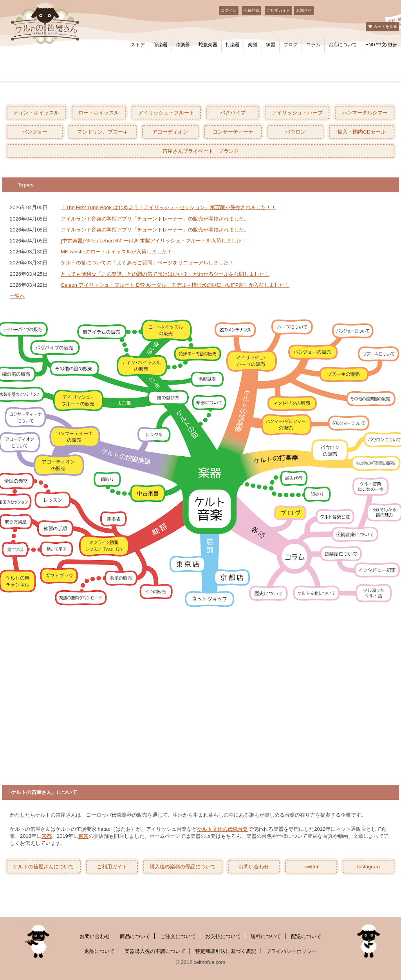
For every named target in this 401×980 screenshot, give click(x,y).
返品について (99, 951)
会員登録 (251, 10)
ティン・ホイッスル (36, 113)
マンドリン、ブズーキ (102, 132)
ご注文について (178, 936)
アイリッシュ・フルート (166, 113)
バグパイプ (233, 113)
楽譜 (252, 44)
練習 (270, 44)
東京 (83, 836)
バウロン (295, 132)
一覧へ (17, 296)
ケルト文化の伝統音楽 (222, 829)
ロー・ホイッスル (98, 113)
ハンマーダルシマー (365, 113)
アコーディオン (170, 132)
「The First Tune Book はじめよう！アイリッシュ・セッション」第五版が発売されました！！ (168, 207)
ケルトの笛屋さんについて (43, 867)
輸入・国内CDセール (362, 132)
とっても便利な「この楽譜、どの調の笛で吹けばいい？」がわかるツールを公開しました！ (165, 274)
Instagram (368, 867)
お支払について (223, 936)
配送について (306, 936)
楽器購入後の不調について (155, 951)
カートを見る (385, 26)
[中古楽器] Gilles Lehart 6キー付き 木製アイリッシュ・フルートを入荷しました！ (154, 241)
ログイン (229, 10)
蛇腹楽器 (208, 44)
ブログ (291, 44)
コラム (313, 44)
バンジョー (34, 132)
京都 (47, 836)
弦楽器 (183, 44)
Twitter (310, 867)
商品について (135, 936)
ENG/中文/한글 (381, 44)
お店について (343, 44)
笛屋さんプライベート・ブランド (201, 151)
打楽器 (233, 44)
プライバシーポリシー (291, 951)
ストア (138, 44)
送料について (266, 936)
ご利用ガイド (278, 10)
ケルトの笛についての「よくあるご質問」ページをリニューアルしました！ (147, 263)
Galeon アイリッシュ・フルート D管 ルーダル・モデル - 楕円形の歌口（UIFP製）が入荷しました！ (175, 285)
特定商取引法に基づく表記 (225, 951)
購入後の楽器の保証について (183, 867)
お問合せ (304, 10)
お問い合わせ (253, 867)
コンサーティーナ (233, 132)
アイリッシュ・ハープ (297, 113)
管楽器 (161, 44)
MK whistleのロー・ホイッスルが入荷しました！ (116, 252)
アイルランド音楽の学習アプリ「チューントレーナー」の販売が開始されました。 (155, 219)
